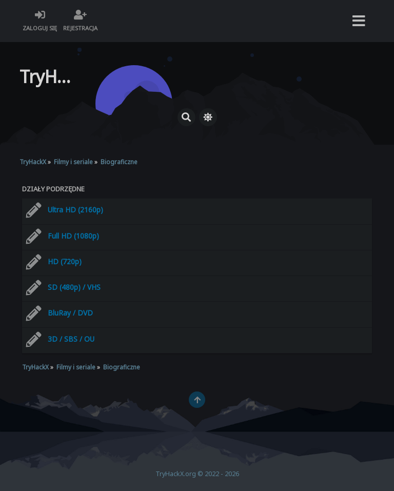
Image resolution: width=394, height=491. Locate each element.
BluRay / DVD (70, 313)
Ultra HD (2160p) (75, 209)
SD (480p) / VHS (74, 287)
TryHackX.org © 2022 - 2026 (197, 473)
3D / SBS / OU (71, 339)
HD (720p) (65, 261)
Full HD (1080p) (73, 236)
